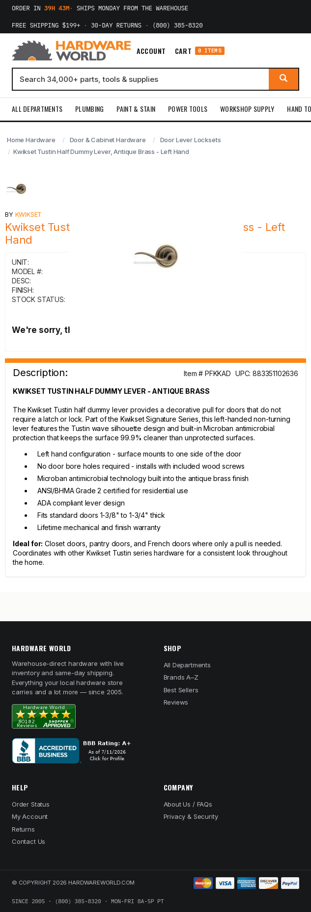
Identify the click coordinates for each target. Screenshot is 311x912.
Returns (23, 829)
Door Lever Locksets (190, 140)
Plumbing (89, 108)
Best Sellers (181, 690)
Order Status (31, 804)
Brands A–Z (181, 677)
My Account (30, 816)
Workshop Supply (247, 108)
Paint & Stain (135, 108)
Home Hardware (31, 140)
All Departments (37, 108)
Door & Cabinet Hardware (108, 140)
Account (151, 51)
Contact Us (28, 841)
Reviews (176, 702)
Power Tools (187, 108)
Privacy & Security (191, 816)
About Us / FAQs (188, 804)
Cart (200, 51)
